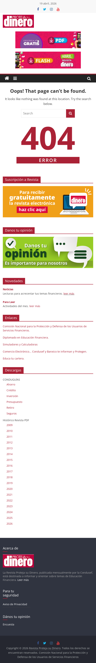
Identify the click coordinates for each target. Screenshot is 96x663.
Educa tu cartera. (13, 358)
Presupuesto (14, 402)
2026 (10, 523)
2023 (10, 506)
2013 (10, 448)
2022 (10, 500)
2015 (10, 460)
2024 (10, 512)
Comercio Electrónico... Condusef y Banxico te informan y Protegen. (45, 351)
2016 (10, 465)
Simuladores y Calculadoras (20, 344)
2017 (10, 471)
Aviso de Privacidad (15, 604)
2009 (10, 425)
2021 (10, 494)
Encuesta (8, 624)
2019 (10, 483)
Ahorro (11, 384)
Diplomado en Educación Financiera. (26, 337)
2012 (10, 442)
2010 (10, 431)
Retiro (10, 407)
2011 (10, 436)
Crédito (11, 390)
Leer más (23, 580)
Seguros (12, 413)
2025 (10, 518)
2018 (10, 477)
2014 (10, 454)
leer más (68, 293)
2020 (10, 489)
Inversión (12, 396)
